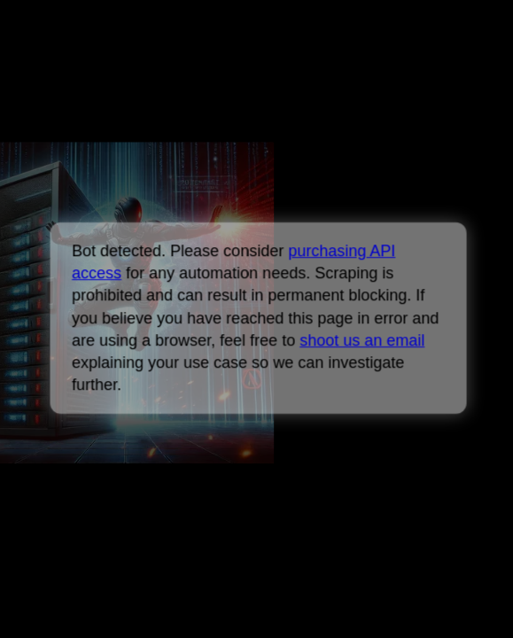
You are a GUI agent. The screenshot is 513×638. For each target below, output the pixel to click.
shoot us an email (361, 340)
